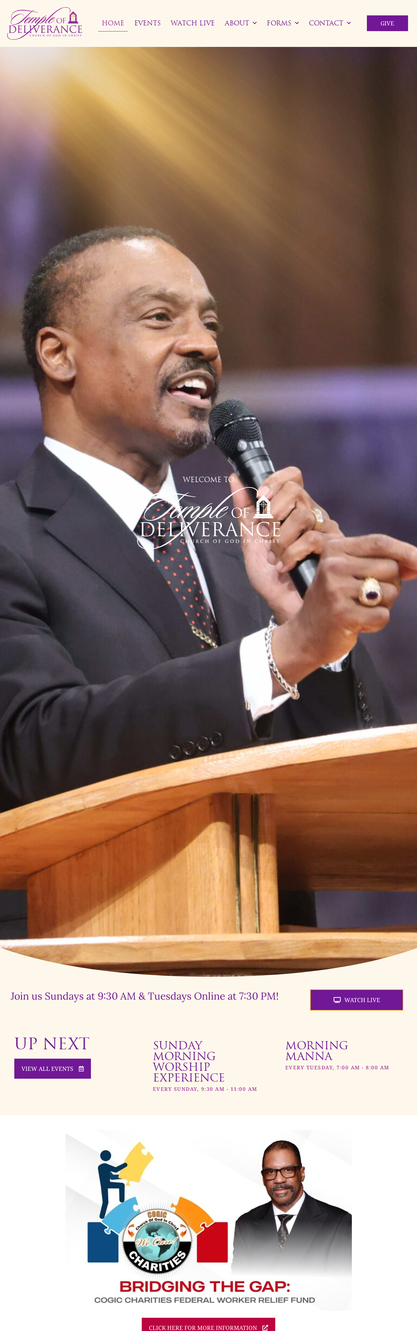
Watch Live (193, 23)
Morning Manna (316, 1051)
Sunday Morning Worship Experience (189, 1061)
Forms (283, 23)
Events (147, 23)
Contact (330, 23)
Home (113, 23)
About (241, 23)
